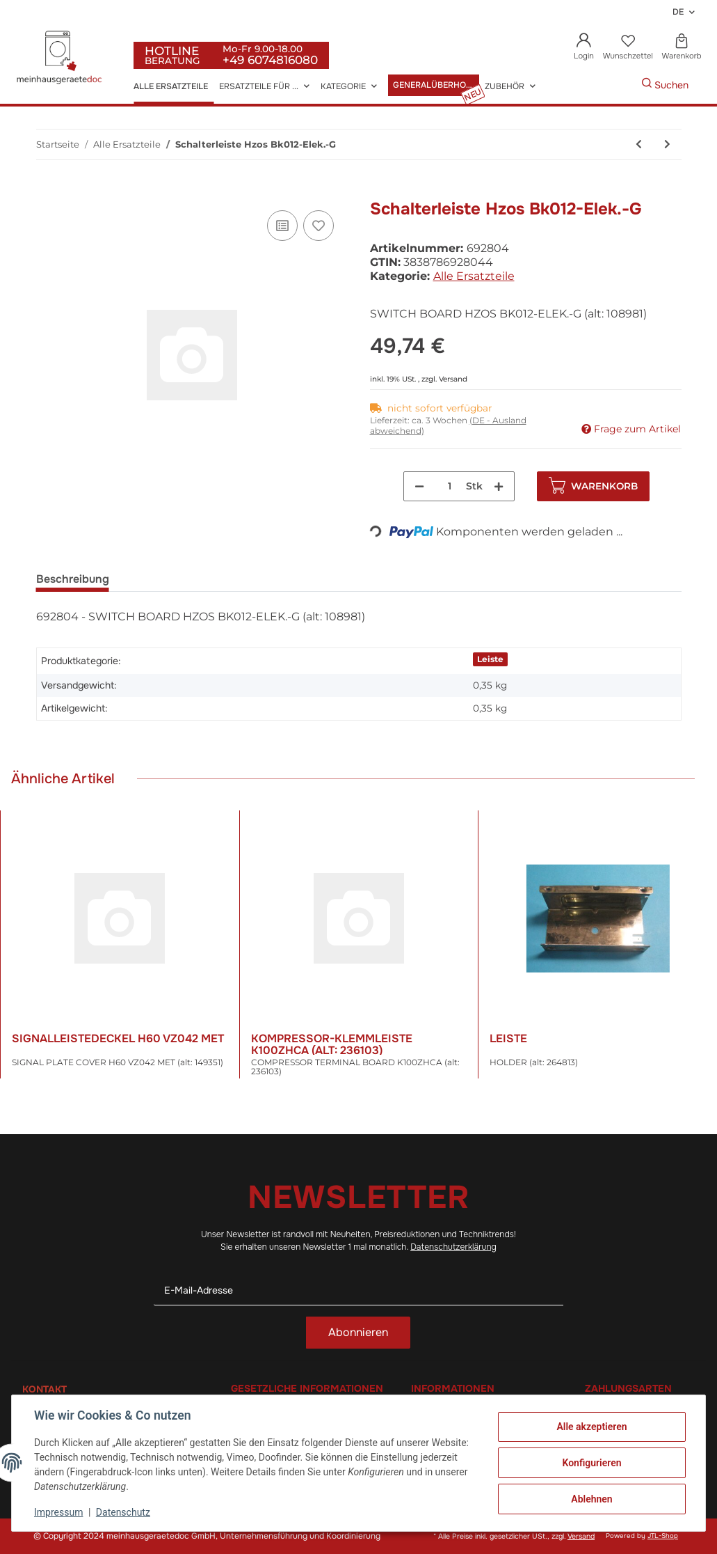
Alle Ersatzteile (474, 276)
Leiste (490, 659)
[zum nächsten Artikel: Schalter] (667, 144)
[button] (584, 47)
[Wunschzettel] (627, 47)
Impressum (58, 1512)
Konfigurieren (591, 1462)
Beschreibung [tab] (72, 579)
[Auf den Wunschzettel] (318, 225)
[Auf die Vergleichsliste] (282, 225)
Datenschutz (123, 1512)
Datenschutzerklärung (453, 1247)
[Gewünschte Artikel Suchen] (620, 85)
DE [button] (678, 11)
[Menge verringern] (419, 486)
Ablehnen (591, 1499)
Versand (453, 379)
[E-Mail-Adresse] (359, 1290)
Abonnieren (358, 1332)
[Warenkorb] (681, 47)
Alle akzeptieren (591, 1426)
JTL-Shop (662, 1536)
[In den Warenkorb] (47, 191)
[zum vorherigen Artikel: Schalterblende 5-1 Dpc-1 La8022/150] (639, 144)
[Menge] (449, 486)
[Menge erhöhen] (498, 486)
